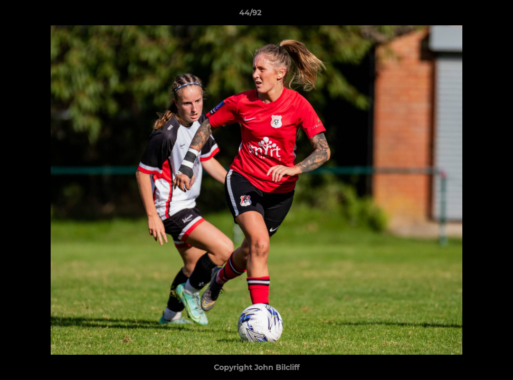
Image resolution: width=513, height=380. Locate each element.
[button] (468, 15)
